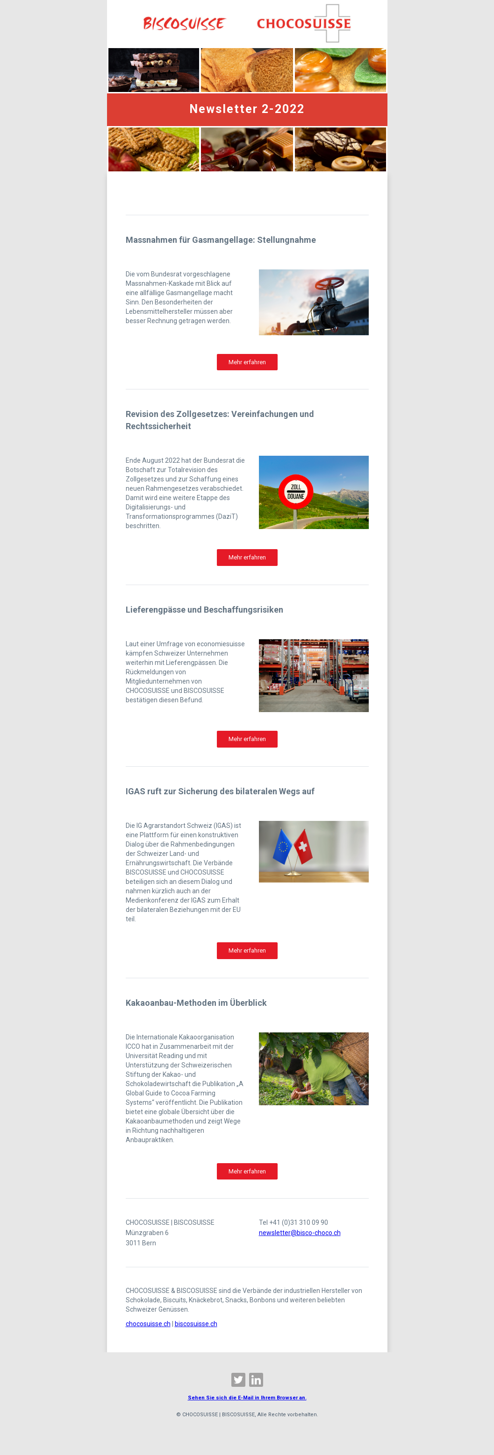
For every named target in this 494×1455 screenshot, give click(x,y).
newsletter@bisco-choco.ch (300, 1232)
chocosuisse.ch (148, 1324)
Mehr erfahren (247, 362)
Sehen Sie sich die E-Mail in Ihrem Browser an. (247, 1398)
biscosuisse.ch (196, 1324)
